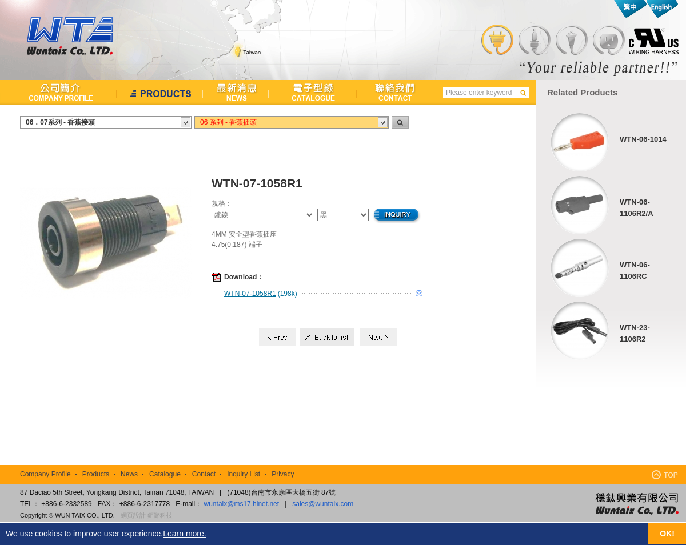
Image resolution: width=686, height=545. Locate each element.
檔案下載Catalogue (313, 92)
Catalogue (165, 474)
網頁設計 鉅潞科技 (147, 515)
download (419, 293)
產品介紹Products (160, 92)
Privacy (283, 474)
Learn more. (184, 533)
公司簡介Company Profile (58, 92)
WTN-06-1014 (643, 139)
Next (378, 337)
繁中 (630, 9)
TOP (665, 474)
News (129, 474)
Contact (204, 474)
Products (95, 474)
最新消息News (236, 92)
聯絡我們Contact (390, 92)
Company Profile (45, 474)
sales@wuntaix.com (322, 504)
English (661, 9)
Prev (277, 337)
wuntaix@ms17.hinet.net (242, 504)
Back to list (328, 337)
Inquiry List (243, 474)
